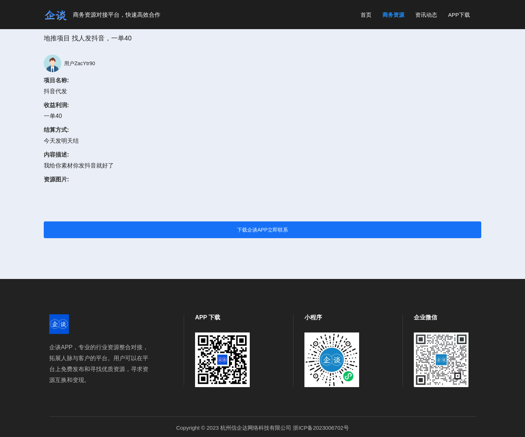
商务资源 (393, 15)
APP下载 (459, 15)
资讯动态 (426, 15)
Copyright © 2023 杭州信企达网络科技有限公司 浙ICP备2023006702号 (262, 428)
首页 (366, 15)
